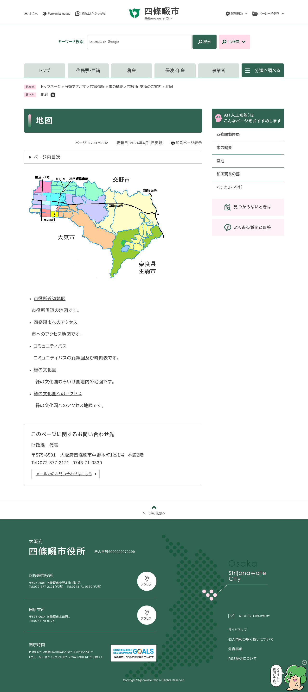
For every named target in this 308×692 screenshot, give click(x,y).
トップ (44, 70)
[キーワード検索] (139, 42)
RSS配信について (242, 659)
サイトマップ (237, 630)
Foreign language (59, 13)
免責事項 (235, 649)
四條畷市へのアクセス (55, 322)
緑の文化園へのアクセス (58, 393)
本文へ (33, 13)
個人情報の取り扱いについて (251, 639)
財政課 (38, 445)
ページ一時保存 (269, 13)
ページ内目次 (47, 157)
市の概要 (116, 87)
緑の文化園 (45, 370)
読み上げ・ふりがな (94, 13)
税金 (131, 70)
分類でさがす (75, 87)
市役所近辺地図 (49, 298)
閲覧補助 (237, 13)
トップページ (51, 87)
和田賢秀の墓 (228, 174)
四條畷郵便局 (228, 134)
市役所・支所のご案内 (144, 87)
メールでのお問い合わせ (254, 616)
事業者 (218, 70)
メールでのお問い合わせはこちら (64, 474)
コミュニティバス (50, 346)
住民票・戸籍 (88, 70)
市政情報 (97, 87)
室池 (220, 161)
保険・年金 (175, 70)
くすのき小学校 (230, 187)
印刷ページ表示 (189, 143)
